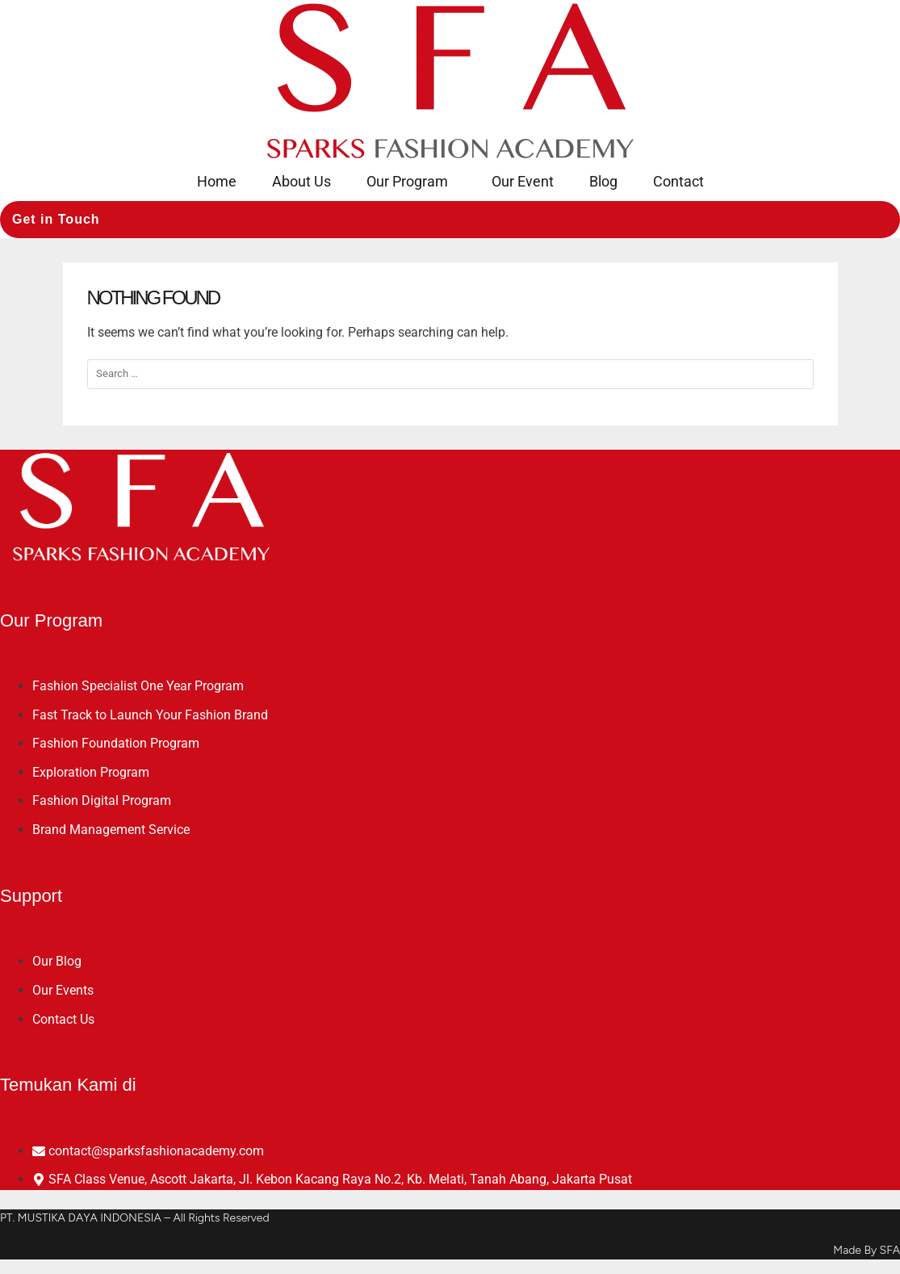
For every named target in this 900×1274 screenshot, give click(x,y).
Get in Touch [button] (56, 219)
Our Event (523, 181)
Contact (678, 181)
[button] (411, 181)
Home (217, 181)
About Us (301, 181)
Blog (603, 181)
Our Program (407, 181)
